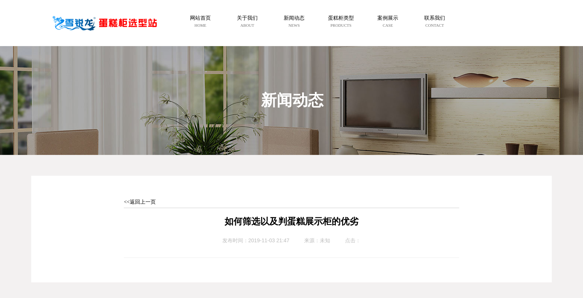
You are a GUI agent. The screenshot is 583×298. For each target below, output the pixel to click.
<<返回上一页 (140, 202)
